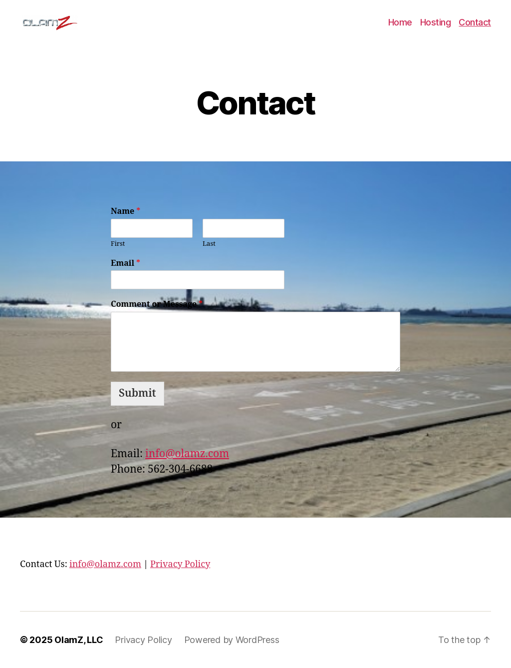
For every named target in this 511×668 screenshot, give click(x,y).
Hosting (435, 22)
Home (400, 22)
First (118, 244)
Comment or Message (157, 304)
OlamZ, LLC (78, 640)
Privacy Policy (180, 564)
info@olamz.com (187, 454)
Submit (137, 393)
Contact (475, 22)
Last (209, 244)
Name (125, 211)
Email (125, 263)
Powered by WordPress (231, 640)
